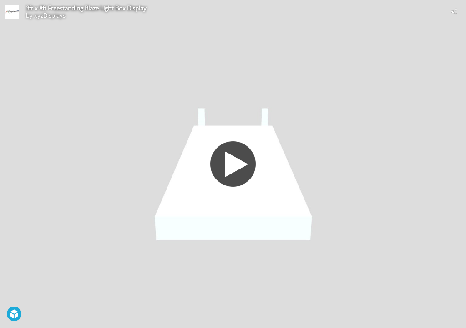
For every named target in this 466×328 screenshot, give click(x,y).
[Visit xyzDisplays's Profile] (12, 12)
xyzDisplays (50, 15)
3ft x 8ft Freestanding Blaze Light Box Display (86, 8)
